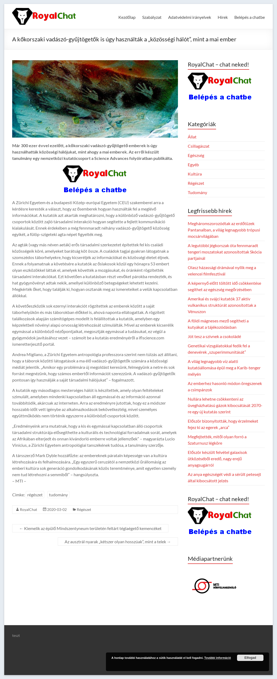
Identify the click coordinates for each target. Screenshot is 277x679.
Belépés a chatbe (249, 17)
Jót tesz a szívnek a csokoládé (214, 336)
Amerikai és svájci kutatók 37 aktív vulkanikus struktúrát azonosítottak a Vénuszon (222, 305)
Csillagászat (198, 145)
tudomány (58, 494)
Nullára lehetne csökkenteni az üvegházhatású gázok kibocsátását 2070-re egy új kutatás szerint (225, 405)
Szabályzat (152, 17)
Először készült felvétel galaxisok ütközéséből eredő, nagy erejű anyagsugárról (217, 458)
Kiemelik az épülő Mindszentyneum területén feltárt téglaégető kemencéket (90, 528)
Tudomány (197, 192)
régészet (35, 494)
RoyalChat (28, 509)
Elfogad (250, 658)
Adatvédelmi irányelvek (189, 17)
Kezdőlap (127, 17)
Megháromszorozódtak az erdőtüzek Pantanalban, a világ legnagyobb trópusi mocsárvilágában (224, 230)
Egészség (196, 155)
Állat (192, 136)
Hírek (223, 17)
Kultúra (195, 173)
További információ (217, 657)
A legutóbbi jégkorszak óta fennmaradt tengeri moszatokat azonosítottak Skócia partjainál (225, 252)
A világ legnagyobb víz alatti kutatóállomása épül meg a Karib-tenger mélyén (224, 367)
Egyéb (193, 164)
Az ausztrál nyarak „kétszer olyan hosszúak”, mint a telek (118, 541)
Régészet (84, 509)
